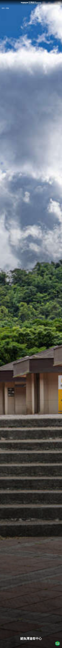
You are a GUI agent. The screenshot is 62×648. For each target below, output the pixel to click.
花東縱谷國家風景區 (31, 2)
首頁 (3, 8)
